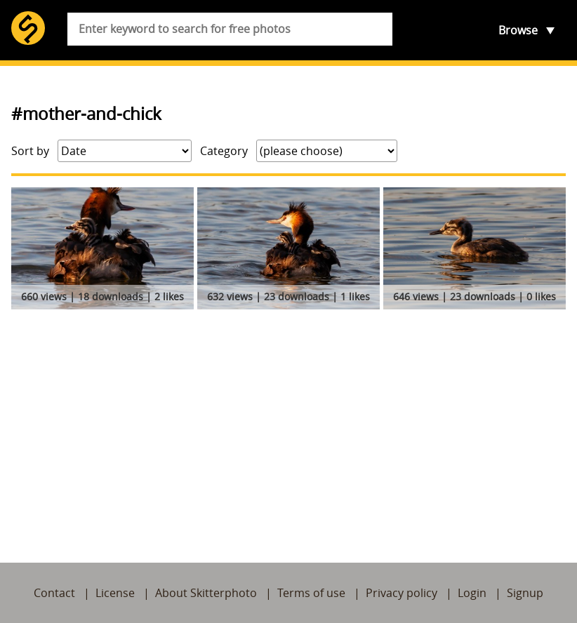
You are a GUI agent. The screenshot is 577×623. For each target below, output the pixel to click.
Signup (525, 593)
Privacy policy (401, 593)
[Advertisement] (288, 419)
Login (472, 593)
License (115, 593)
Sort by (30, 151)
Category (224, 151)
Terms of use (311, 593)
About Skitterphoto (206, 593)
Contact (54, 593)
